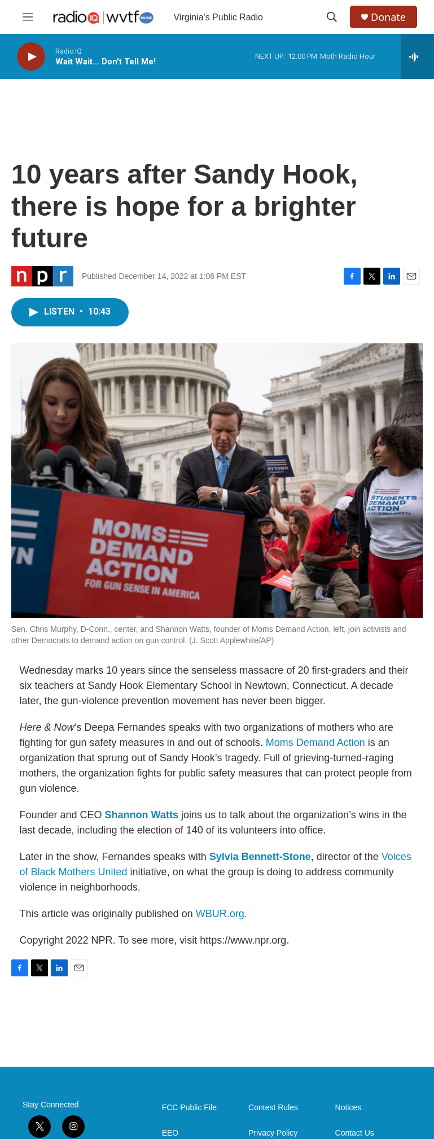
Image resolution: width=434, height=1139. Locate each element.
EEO (170, 1133)
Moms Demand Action (315, 742)
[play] (31, 56)
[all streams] (417, 56)
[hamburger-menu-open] (27, 17)
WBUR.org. (221, 913)
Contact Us (354, 1133)
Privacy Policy (272, 1133)
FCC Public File (189, 1107)
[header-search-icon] (332, 17)
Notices (348, 1107)
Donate (388, 17)
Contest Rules (273, 1107)
